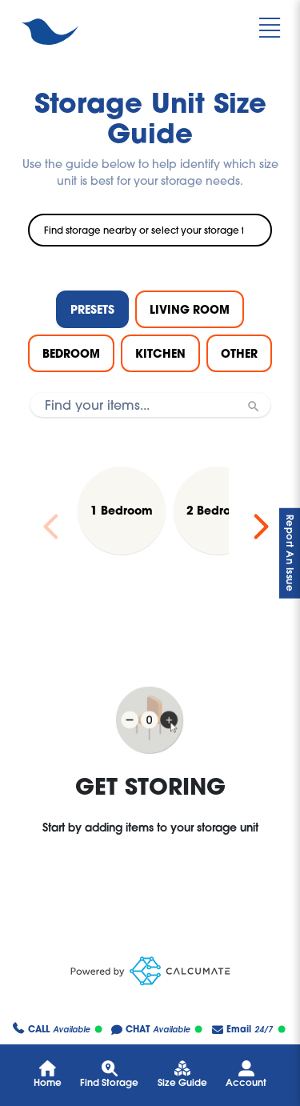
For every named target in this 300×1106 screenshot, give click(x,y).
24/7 (249, 1030)
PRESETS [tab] (92, 309)
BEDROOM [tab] (71, 353)
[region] (150, 527)
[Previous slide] (51, 527)
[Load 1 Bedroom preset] (122, 511)
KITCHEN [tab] (160, 353)
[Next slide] (261, 527)
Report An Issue (290, 553)
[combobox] (150, 230)
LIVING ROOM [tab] (190, 309)
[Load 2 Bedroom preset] (218, 511)
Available (57, 1030)
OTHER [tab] (239, 353)
